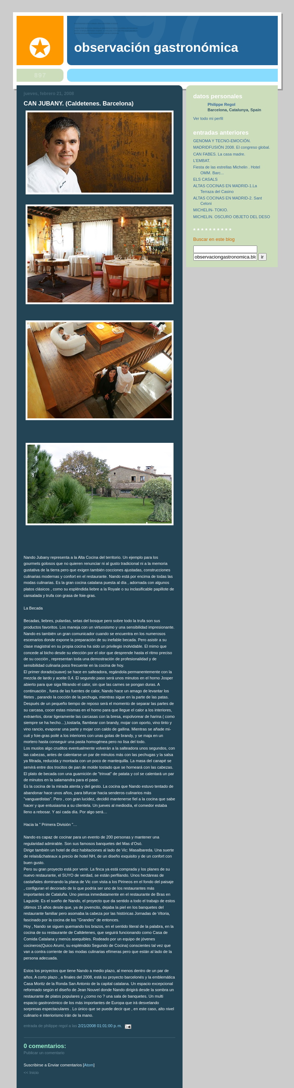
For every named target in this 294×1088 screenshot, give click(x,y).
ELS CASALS (205, 179)
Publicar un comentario (44, 1053)
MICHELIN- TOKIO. (210, 210)
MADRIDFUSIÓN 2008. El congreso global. (231, 147)
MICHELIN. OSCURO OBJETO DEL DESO (231, 217)
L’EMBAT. (201, 160)
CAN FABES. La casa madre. (219, 154)
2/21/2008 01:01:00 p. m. (100, 1026)
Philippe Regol (222, 104)
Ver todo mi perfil (208, 118)
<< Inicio (31, 1072)
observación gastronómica (156, 47)
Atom (88, 1065)
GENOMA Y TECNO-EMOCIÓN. (222, 141)
